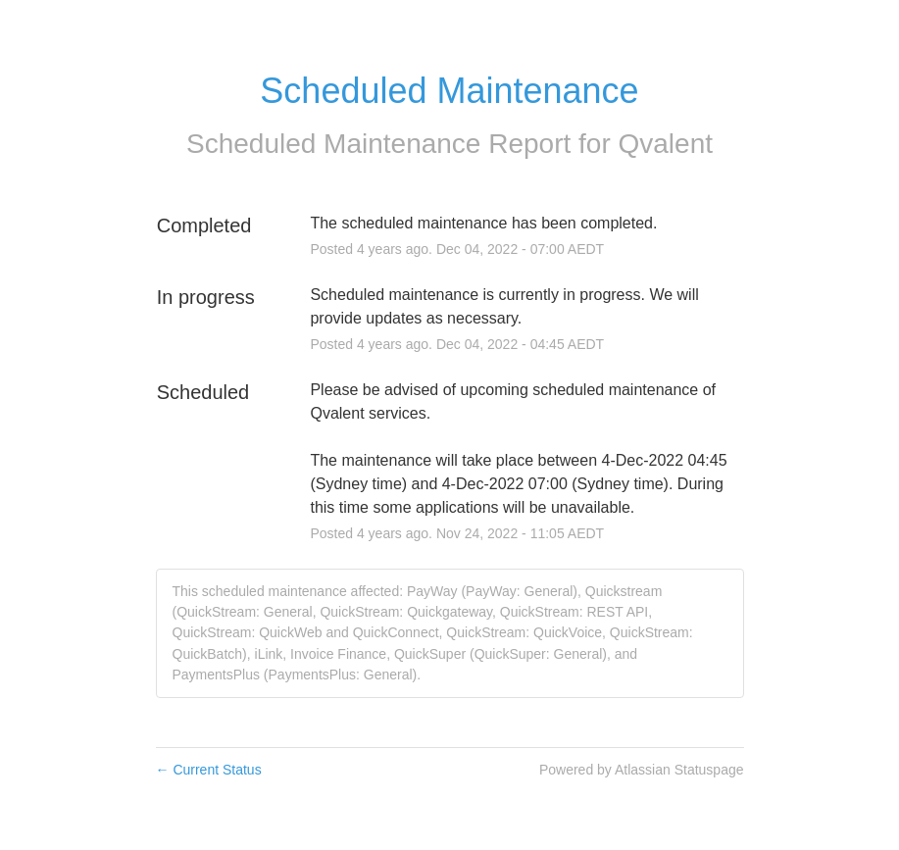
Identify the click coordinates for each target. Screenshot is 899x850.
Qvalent (666, 143)
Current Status (209, 769)
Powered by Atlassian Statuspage (641, 769)
